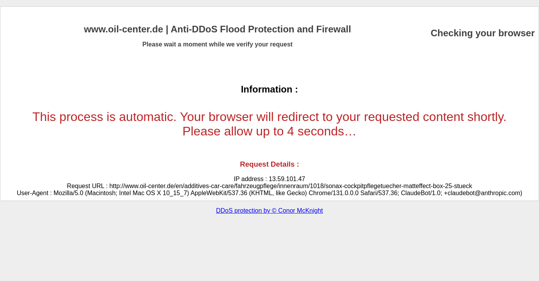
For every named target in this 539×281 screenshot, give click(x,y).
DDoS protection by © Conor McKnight (269, 210)
